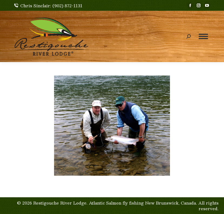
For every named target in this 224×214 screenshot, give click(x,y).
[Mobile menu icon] (203, 36)
